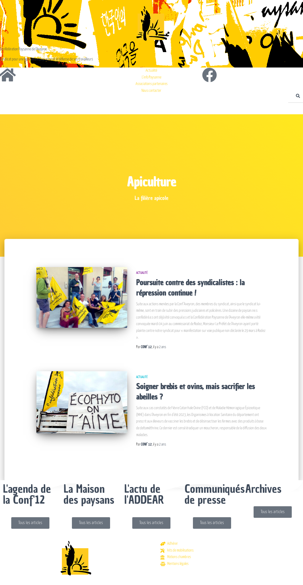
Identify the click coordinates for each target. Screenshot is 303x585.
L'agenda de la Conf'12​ (27, 494)
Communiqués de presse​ (215, 494)
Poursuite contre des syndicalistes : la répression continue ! (190, 287)
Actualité (142, 272)
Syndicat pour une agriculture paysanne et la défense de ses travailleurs (46, 59)
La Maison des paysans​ (89, 494)
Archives (263, 488)
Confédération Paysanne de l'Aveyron (23, 49)
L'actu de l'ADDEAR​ (144, 494)
